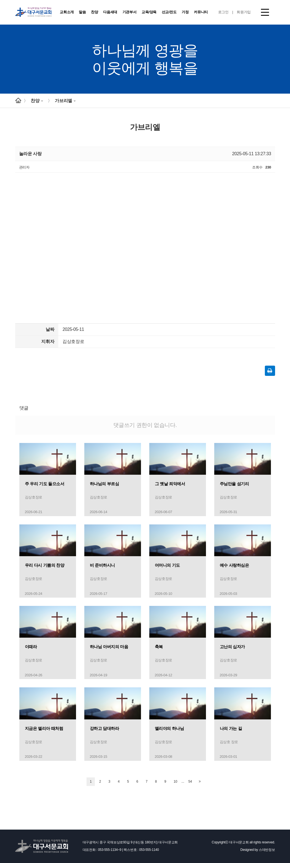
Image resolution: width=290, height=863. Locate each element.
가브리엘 (65, 100)
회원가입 (244, 12)
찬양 (94, 12)
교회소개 (67, 12)
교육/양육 (149, 12)
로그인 (223, 12)
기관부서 (129, 12)
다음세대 (110, 12)
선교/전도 (169, 12)
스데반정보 (267, 850)
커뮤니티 (201, 12)
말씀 (82, 12)
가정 (185, 12)
